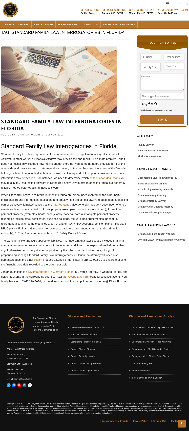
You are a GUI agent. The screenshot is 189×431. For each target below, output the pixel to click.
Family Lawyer (43, 24)
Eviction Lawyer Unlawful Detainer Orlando (161, 239)
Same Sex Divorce (141, 370)
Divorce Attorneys (16, 24)
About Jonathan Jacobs (119, 24)
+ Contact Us (175, 421)
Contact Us (90, 24)
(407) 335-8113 (90, 11)
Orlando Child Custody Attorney (155, 206)
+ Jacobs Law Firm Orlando (114, 421)
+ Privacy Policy (139, 421)
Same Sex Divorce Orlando (152, 183)
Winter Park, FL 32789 (17, 358)
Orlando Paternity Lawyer (152, 201)
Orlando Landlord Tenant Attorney (156, 234)
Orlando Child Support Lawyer (154, 212)
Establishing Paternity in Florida (155, 189)
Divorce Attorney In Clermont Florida (51, 271)
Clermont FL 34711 (16, 373)
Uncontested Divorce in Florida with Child (151, 342)
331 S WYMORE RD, (141, 11)
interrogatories (62, 204)
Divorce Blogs (67, 24)
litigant (38, 259)
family (4, 281)
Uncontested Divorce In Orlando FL (157, 177)
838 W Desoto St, (15, 369)
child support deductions (104, 178)
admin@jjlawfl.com (23, 379)
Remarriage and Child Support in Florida (151, 349)
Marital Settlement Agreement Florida (149, 334)
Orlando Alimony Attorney (152, 195)
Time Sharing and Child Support (147, 378)
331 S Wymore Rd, (16, 354)
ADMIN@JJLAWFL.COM (173, 11)
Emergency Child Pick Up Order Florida (150, 356)
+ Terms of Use (158, 421)
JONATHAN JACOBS (28, 134)
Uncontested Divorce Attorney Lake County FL (154, 327)
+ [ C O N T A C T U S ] (177, 4)
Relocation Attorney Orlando (153, 150)
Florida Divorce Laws (149, 156)
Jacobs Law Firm (77, 276)
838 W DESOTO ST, (114, 11)
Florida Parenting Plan (142, 363)
